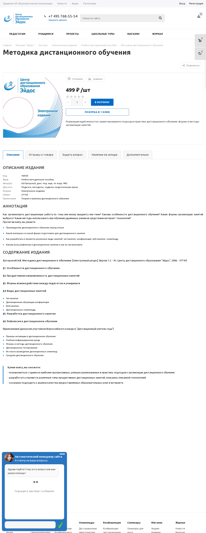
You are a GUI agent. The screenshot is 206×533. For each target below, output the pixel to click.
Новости (180, 528)
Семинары (134, 522)
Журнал (157, 33)
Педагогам (17, 33)
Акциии (155, 528)
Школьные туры (103, 33)
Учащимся (45, 33)
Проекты (72, 33)
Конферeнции (112, 522)
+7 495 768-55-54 (63, 16)
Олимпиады (86, 522)
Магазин (133, 33)
